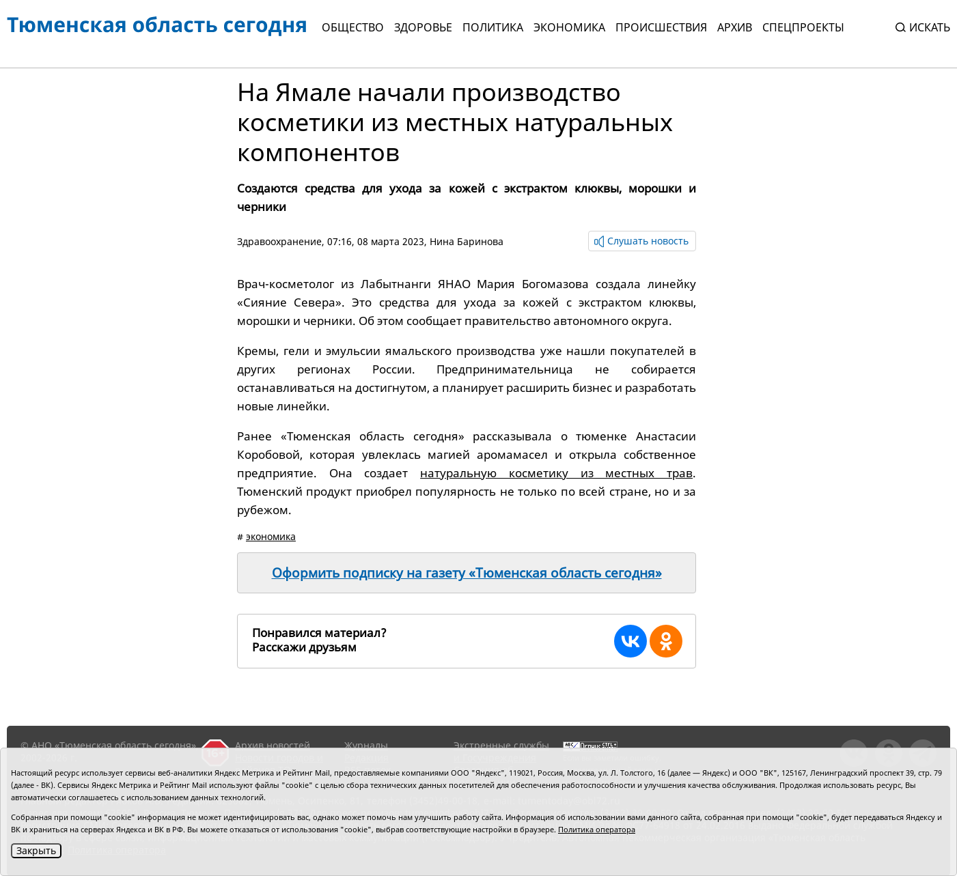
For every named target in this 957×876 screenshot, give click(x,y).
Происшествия (661, 27)
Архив (734, 27)
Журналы (366, 745)
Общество (353, 27)
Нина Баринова (466, 241)
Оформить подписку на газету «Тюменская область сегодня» (467, 573)
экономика (271, 536)
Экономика (569, 27)
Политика (492, 27)
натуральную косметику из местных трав (556, 473)
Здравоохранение (279, 241)
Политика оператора (596, 829)
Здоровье (423, 27)
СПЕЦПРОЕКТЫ (803, 27)
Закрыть (36, 850)
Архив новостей (272, 745)
